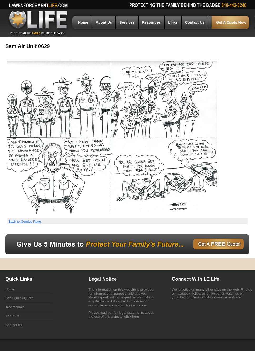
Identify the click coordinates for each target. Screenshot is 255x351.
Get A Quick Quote (19, 298)
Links (173, 22)
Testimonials (14, 307)
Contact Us (195, 22)
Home (83, 22)
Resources (151, 22)
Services (127, 22)
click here (131, 316)
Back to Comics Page (24, 221)
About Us (104, 22)
